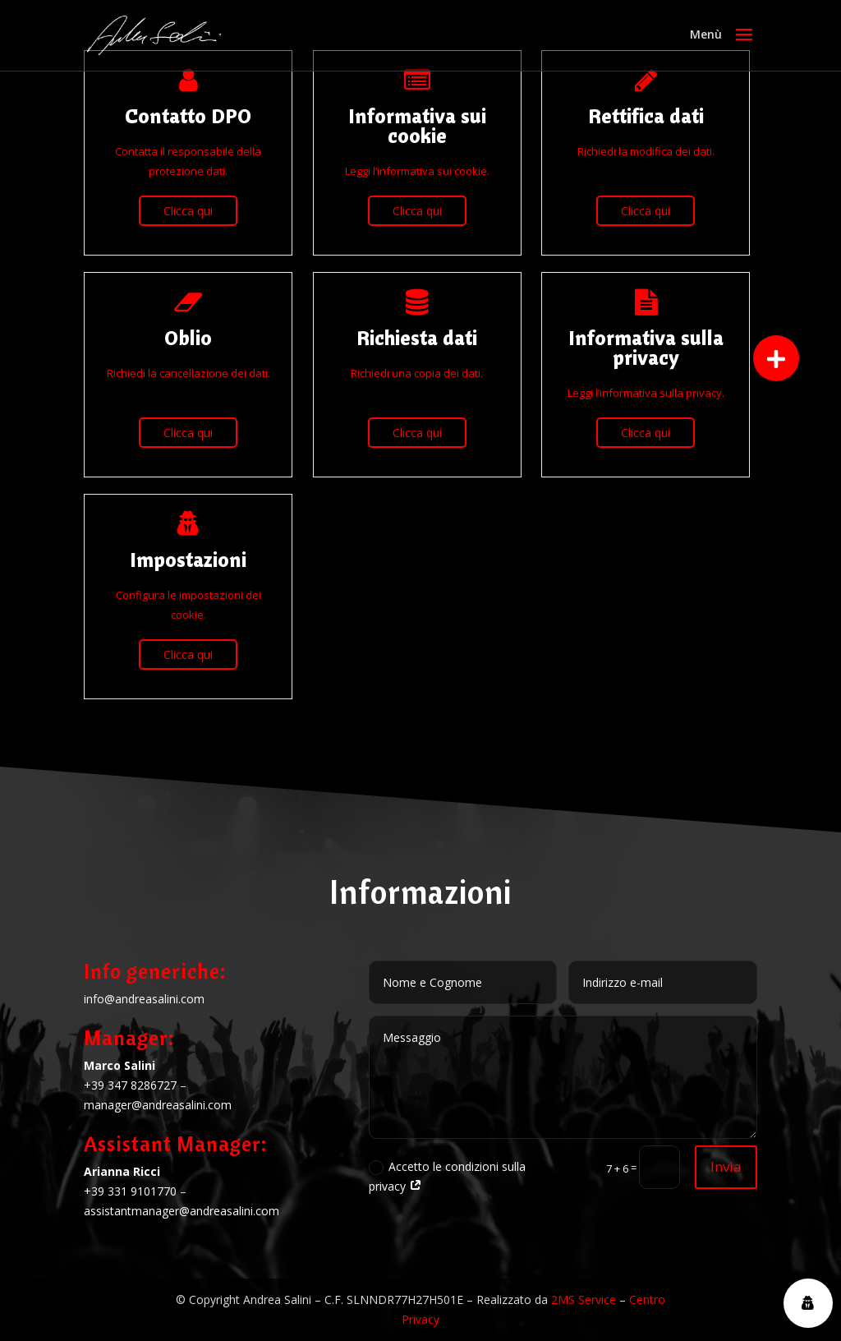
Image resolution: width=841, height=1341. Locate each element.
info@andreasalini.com (144, 999)
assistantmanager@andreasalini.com (181, 1211)
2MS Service (583, 1299)
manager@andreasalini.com (158, 1105)
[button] (776, 358)
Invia (726, 1166)
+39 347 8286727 (130, 1085)
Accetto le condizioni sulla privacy (447, 1176)
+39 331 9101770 (130, 1191)
